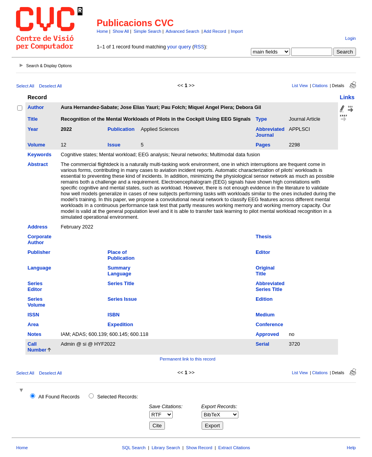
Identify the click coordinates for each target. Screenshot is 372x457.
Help (351, 447)
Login (350, 38)
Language (39, 268)
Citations (320, 86)
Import (237, 31)
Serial (262, 344)
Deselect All (50, 86)
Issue (113, 145)
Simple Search (147, 31)
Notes (34, 334)
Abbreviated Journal (270, 132)
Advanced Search (182, 31)
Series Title (120, 283)
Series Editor (34, 286)
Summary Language (119, 271)
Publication (120, 129)
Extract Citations (234, 447)
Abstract (37, 164)
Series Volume (36, 302)
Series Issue (122, 299)
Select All (25, 86)
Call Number (36, 347)
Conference (269, 324)
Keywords (39, 154)
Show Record (199, 447)
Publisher (38, 252)
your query (179, 47)
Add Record (215, 31)
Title (32, 119)
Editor (263, 252)
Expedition (120, 324)
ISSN (33, 315)
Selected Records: (117, 397)
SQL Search (134, 447)
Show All (121, 31)
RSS (199, 47)
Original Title (265, 271)
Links (347, 97)
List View (300, 86)
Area (32, 324)
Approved (267, 334)
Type (261, 119)
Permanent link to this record (187, 359)
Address (37, 227)
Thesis (264, 236)
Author (35, 107)
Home (102, 31)
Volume (36, 145)
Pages (263, 145)
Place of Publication (120, 255)
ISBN (113, 315)
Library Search (166, 447)
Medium (265, 315)
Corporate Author (39, 239)
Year (32, 129)
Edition (264, 299)
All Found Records (58, 397)
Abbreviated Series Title (270, 286)
